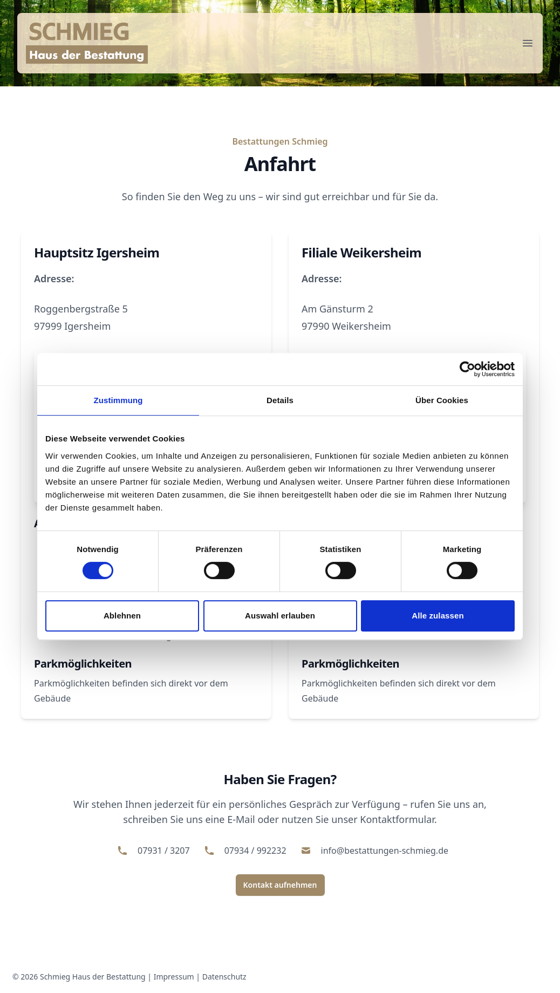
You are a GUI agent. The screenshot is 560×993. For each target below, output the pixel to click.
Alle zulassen (437, 615)
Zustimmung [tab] (118, 400)
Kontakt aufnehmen (280, 885)
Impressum (174, 976)
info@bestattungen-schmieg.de (384, 850)
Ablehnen (122, 615)
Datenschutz (224, 976)
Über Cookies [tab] (441, 400)
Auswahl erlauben (280, 615)
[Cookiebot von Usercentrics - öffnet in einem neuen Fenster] (467, 369)
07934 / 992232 (255, 850)
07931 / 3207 (164, 850)
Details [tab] (280, 400)
